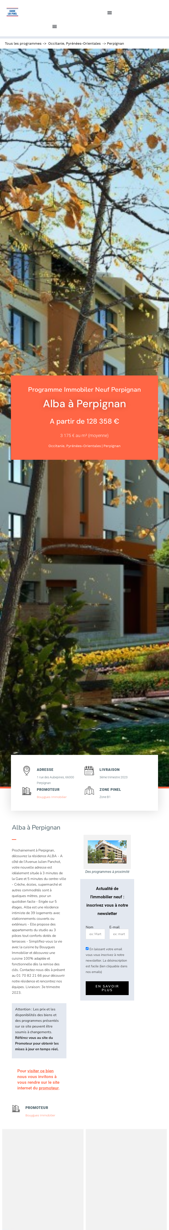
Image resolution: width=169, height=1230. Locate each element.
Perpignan (115, 43)
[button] (109, 12)
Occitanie (56, 43)
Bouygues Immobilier (52, 797)
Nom (89, 927)
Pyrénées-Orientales (83, 43)
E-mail (114, 927)
